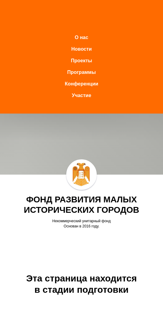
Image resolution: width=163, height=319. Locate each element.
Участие (81, 95)
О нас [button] (81, 37)
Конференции (81, 83)
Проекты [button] (81, 60)
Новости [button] (81, 49)
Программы (81, 72)
